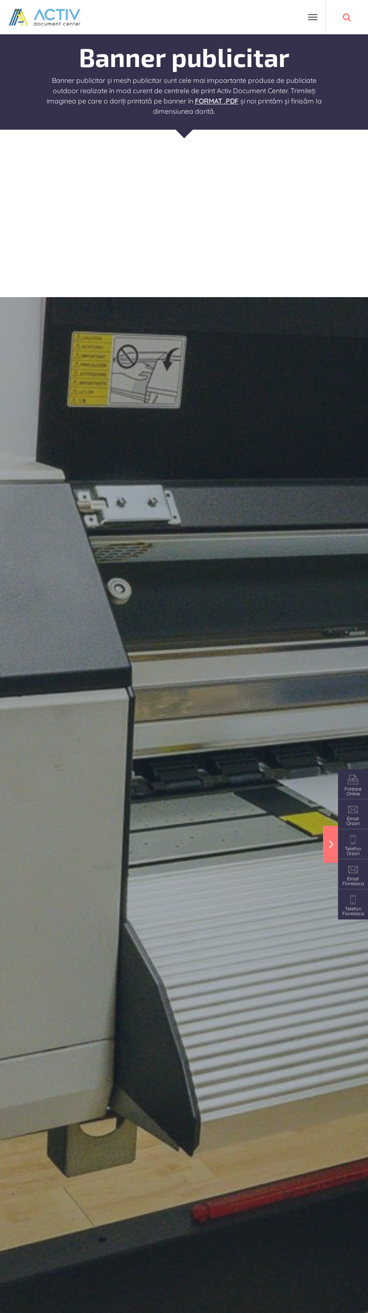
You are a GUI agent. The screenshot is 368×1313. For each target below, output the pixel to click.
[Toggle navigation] (313, 17)
